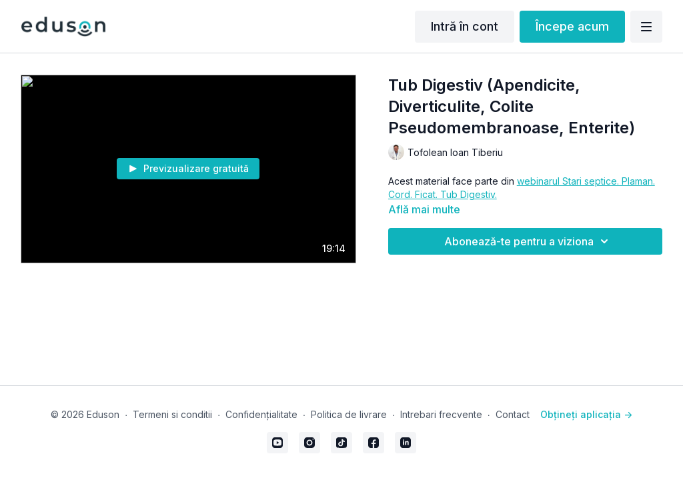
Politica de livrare (349, 414)
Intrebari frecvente (441, 414)
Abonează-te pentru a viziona (528, 241)
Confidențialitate (261, 414)
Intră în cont (464, 26)
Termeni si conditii (172, 414)
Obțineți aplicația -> (586, 414)
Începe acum (572, 26)
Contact (513, 414)
